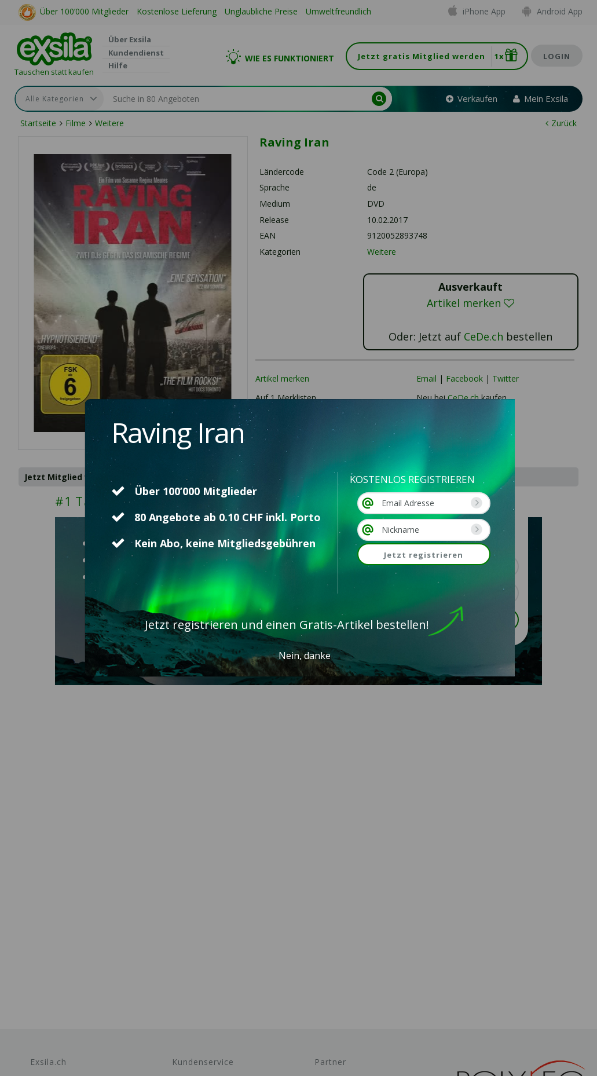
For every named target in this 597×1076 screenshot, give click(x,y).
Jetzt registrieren (423, 555)
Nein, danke (305, 655)
